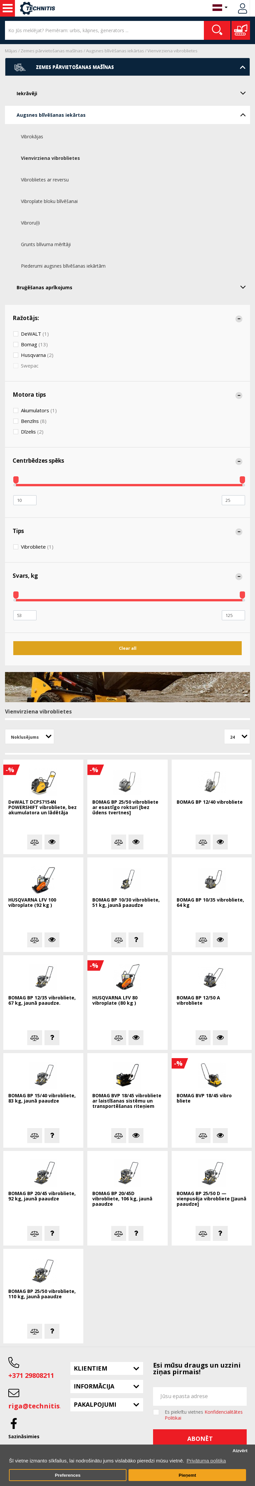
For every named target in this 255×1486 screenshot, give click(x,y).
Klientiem (90, 1368)
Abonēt (200, 1439)
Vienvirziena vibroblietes (172, 51)
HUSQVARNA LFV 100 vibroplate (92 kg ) (32, 902)
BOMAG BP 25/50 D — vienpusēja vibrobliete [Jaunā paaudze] (211, 1199)
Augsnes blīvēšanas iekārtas (115, 51)
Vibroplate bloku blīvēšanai (49, 201)
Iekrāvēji (133, 92)
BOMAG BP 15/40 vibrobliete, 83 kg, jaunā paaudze (42, 1098)
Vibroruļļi (30, 223)
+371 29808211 (31, 1375)
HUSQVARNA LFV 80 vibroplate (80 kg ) (114, 1000)
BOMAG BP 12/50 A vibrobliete (198, 1000)
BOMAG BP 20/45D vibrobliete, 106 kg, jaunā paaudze (122, 1199)
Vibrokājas (32, 136)
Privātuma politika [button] (206, 1460)
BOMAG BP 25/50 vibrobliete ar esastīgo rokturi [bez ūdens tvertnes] (125, 807)
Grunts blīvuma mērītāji (46, 244)
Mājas (11, 51)
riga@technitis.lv (37, 1405)
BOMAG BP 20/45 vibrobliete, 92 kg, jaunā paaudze (42, 1196)
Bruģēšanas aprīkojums (133, 287)
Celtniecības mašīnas (8, 8)
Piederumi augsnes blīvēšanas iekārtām (63, 266)
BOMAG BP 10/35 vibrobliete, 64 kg (210, 902)
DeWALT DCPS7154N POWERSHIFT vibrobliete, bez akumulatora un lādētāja (42, 807)
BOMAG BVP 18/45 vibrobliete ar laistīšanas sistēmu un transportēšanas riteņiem (126, 1101)
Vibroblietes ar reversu (45, 179)
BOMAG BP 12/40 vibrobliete (210, 802)
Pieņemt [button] (187, 1475)
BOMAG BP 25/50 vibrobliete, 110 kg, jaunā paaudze (42, 1294)
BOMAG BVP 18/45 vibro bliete (204, 1098)
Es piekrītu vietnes (204, 1415)
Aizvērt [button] (239, 1450)
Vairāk (51, 842)
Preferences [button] (67, 1475)
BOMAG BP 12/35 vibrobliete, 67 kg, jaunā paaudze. (42, 1000)
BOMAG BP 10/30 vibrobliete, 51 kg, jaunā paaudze (126, 902)
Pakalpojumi (95, 1404)
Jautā (135, 939)
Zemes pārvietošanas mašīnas (52, 51)
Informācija (94, 1386)
